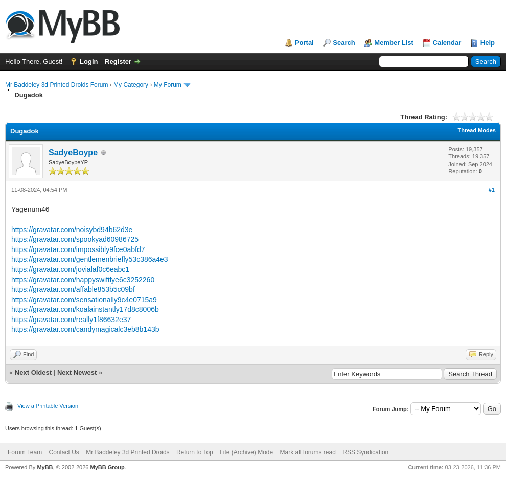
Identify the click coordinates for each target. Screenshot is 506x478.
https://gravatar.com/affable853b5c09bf (73, 289)
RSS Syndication (365, 452)
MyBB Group (107, 467)
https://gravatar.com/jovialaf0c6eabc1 (70, 269)
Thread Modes (476, 130)
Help (487, 43)
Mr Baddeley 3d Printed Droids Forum (56, 84)
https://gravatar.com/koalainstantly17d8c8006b (85, 309)
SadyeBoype (73, 152)
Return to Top (194, 452)
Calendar (447, 43)
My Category (130, 84)
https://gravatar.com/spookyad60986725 (75, 239)
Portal (304, 43)
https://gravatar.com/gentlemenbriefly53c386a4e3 (89, 259)
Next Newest (77, 372)
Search (344, 43)
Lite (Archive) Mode (246, 452)
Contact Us (64, 452)
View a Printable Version (47, 406)
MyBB (45, 467)
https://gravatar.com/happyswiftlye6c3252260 (82, 280)
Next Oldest (33, 372)
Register (118, 61)
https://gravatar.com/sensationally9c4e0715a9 (84, 299)
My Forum (167, 84)
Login (89, 61)
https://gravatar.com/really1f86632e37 (71, 319)
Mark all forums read (308, 452)
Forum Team (25, 452)
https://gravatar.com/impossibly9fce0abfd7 (78, 249)
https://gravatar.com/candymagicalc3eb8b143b (85, 329)
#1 (492, 190)
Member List (393, 43)
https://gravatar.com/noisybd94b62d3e (71, 229)
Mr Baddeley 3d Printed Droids (127, 452)
